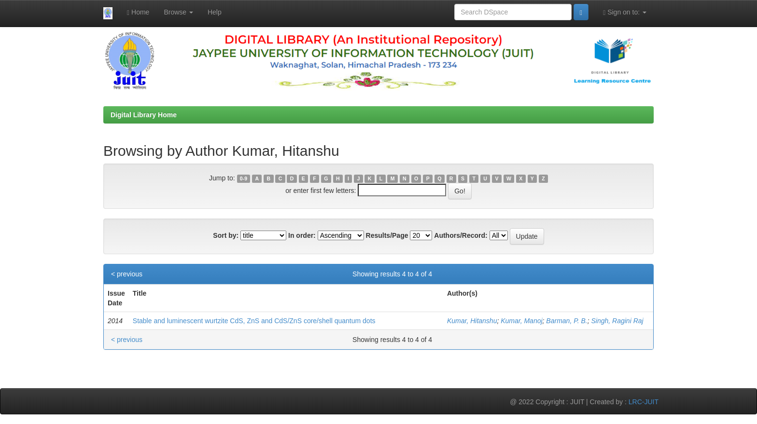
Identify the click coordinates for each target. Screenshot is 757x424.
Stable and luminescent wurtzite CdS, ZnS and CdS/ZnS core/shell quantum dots (254, 321)
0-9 (243, 178)
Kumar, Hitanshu (472, 321)
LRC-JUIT (644, 402)
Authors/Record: (460, 235)
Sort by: (225, 235)
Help (215, 12)
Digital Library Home (144, 115)
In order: (302, 235)
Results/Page (387, 235)
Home (138, 12)
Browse (178, 12)
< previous (126, 274)
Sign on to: (624, 12)
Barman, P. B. (566, 321)
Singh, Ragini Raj (617, 321)
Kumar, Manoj (521, 321)
